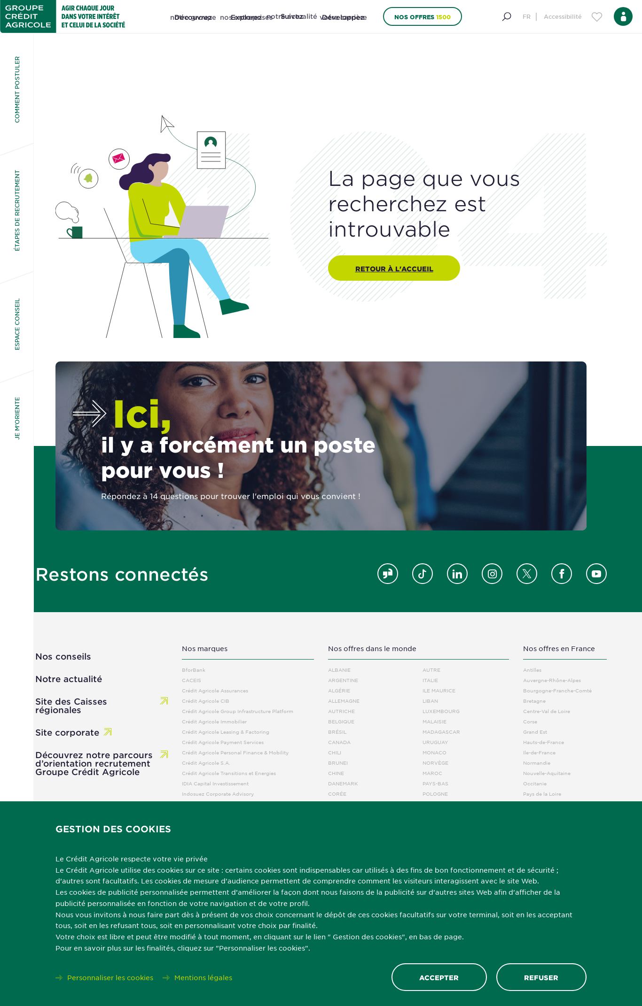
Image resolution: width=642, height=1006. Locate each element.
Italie (430, 680)
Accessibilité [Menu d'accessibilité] (563, 16)
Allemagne (344, 701)
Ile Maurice (439, 690)
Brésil (337, 732)
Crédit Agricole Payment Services (223, 742)
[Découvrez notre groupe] (193, 28)
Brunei (338, 763)
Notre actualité (68, 679)
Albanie (339, 670)
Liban (430, 701)
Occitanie (535, 783)
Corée (337, 794)
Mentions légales (203, 977)
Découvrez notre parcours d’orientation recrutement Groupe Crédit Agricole (94, 763)
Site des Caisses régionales (71, 705)
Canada (339, 742)
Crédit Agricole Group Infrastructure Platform (237, 711)
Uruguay (435, 742)
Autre (431, 670)
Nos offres (422, 17)
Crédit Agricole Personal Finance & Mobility (235, 752)
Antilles (532, 670)
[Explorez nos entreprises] (246, 28)
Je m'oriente (17, 418)
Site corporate (67, 732)
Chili (334, 752)
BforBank (193, 670)
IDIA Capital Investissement (215, 783)
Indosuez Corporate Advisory (218, 794)
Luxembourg (441, 711)
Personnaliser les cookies (110, 977)
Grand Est (535, 732)
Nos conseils (63, 656)
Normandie (536, 763)
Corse (530, 721)
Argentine (343, 680)
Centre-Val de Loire (546, 711)
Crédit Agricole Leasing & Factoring (225, 732)
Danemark (343, 783)
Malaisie (434, 721)
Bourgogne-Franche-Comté (557, 690)
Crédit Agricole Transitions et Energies (229, 773)
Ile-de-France (539, 752)
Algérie (339, 690)
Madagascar (441, 732)
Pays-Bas (435, 783)
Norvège (435, 763)
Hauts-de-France (543, 742)
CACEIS (191, 680)
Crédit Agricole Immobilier (214, 721)
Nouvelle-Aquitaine (547, 773)
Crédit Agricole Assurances (215, 690)
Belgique (341, 721)
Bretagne (534, 701)
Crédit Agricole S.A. (206, 763)
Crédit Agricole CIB (205, 701)
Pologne (435, 794)
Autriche (341, 711)
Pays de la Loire (542, 794)
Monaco (434, 752)
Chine (336, 773)
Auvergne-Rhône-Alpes (552, 680)
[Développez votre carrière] (343, 28)
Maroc (432, 773)
